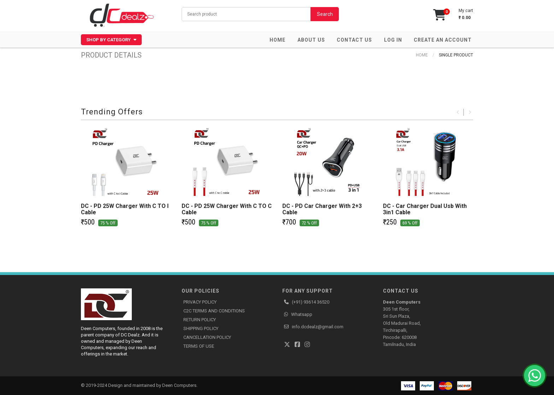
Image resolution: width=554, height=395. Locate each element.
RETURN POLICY (199, 319)
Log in (393, 40)
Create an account (443, 40)
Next (469, 112)
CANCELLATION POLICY (207, 337)
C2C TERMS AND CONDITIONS (214, 310)
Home (277, 40)
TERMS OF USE (198, 346)
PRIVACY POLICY (200, 302)
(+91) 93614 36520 (310, 302)
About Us (311, 40)
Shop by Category (111, 39)
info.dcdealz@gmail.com (317, 326)
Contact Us (354, 40)
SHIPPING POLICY (200, 328)
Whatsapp (301, 314)
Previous (457, 112)
